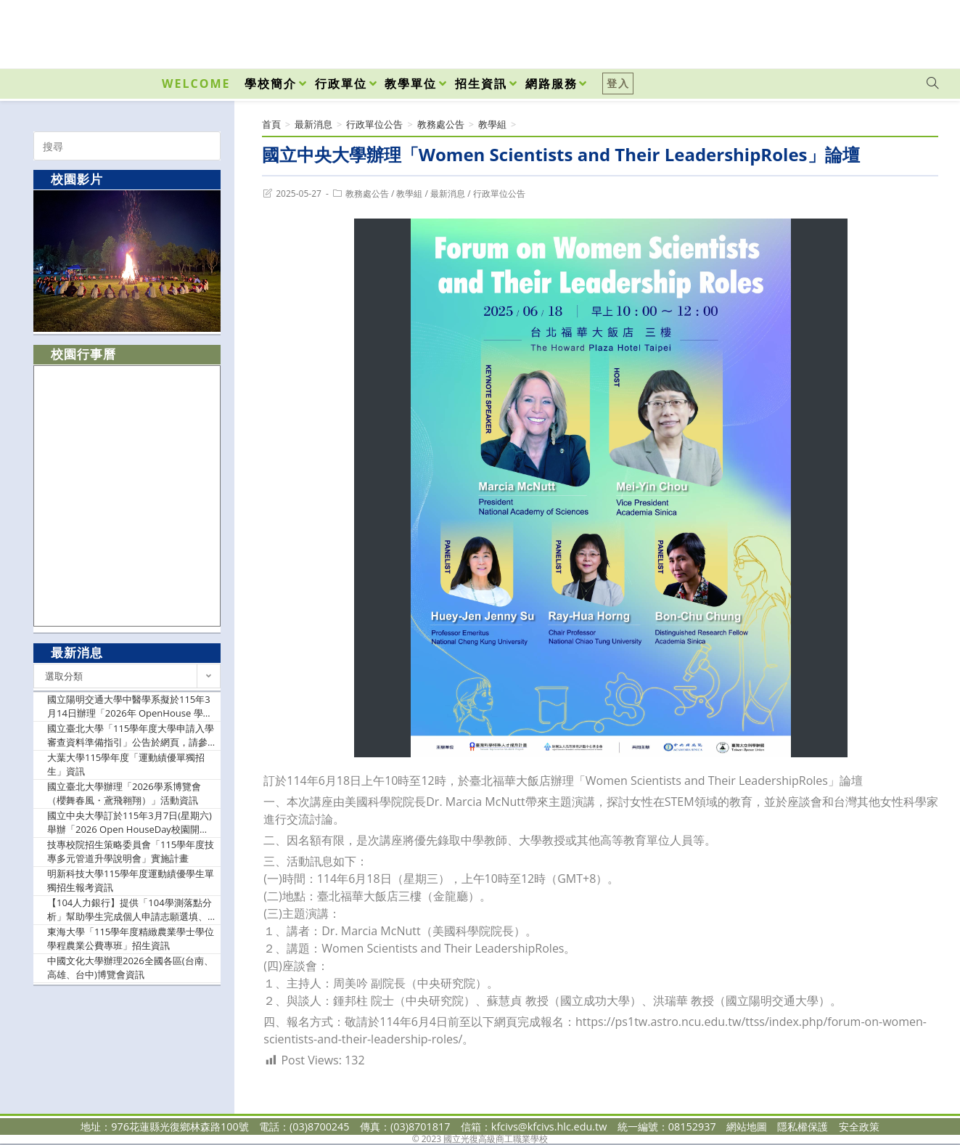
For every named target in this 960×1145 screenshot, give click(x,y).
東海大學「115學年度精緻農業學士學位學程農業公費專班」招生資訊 (130, 939)
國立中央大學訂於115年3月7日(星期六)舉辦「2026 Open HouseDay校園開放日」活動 (129, 823)
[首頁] (271, 124)
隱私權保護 (802, 1126)
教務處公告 (367, 193)
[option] (127, 261)
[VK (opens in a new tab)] (913, 30)
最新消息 (447, 193)
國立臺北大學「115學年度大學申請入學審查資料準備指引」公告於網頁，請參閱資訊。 (130, 736)
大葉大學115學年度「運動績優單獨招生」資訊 (126, 764)
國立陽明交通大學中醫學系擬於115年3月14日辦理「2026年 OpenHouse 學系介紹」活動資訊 (130, 707)
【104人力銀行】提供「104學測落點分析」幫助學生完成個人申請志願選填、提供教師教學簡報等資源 (129, 910)
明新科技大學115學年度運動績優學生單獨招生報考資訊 (130, 881)
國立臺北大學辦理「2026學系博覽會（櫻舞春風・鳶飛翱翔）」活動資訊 (124, 793)
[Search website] (932, 83)
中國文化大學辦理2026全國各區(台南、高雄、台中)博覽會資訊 (130, 968)
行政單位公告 (499, 193)
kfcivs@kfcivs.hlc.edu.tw (549, 1126)
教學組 (409, 193)
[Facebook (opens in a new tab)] (849, 30)
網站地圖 (746, 1126)
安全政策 (859, 1126)
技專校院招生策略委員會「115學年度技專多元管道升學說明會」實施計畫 (130, 851)
